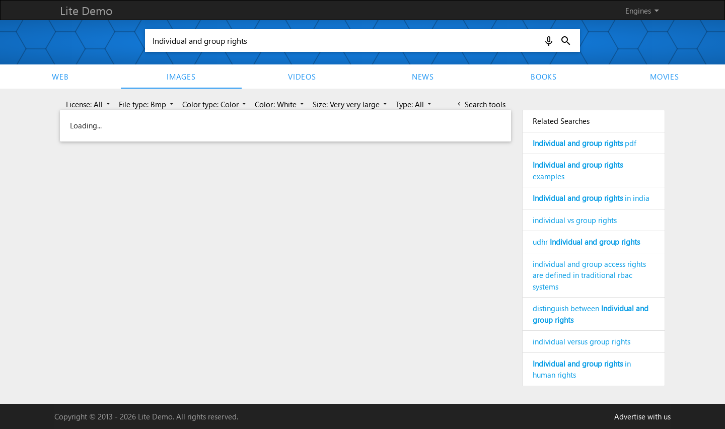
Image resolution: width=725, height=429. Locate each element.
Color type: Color (215, 104)
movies (664, 77)
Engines (644, 11)
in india (591, 198)
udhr (586, 242)
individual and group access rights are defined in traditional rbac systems (589, 275)
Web (60, 77)
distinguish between (590, 314)
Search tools (480, 104)
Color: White (280, 104)
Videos (302, 77)
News (423, 77)
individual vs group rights (575, 220)
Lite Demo (86, 10)
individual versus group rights (581, 341)
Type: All (414, 104)
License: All (89, 104)
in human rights (582, 369)
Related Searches (561, 121)
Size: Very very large (351, 104)
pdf (584, 143)
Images (181, 77)
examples (578, 170)
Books (544, 77)
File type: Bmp (147, 104)
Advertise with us (642, 416)
